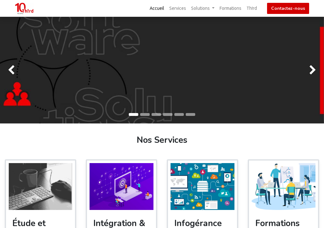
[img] (13, 70)
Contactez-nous (288, 8)
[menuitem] (157, 8)
